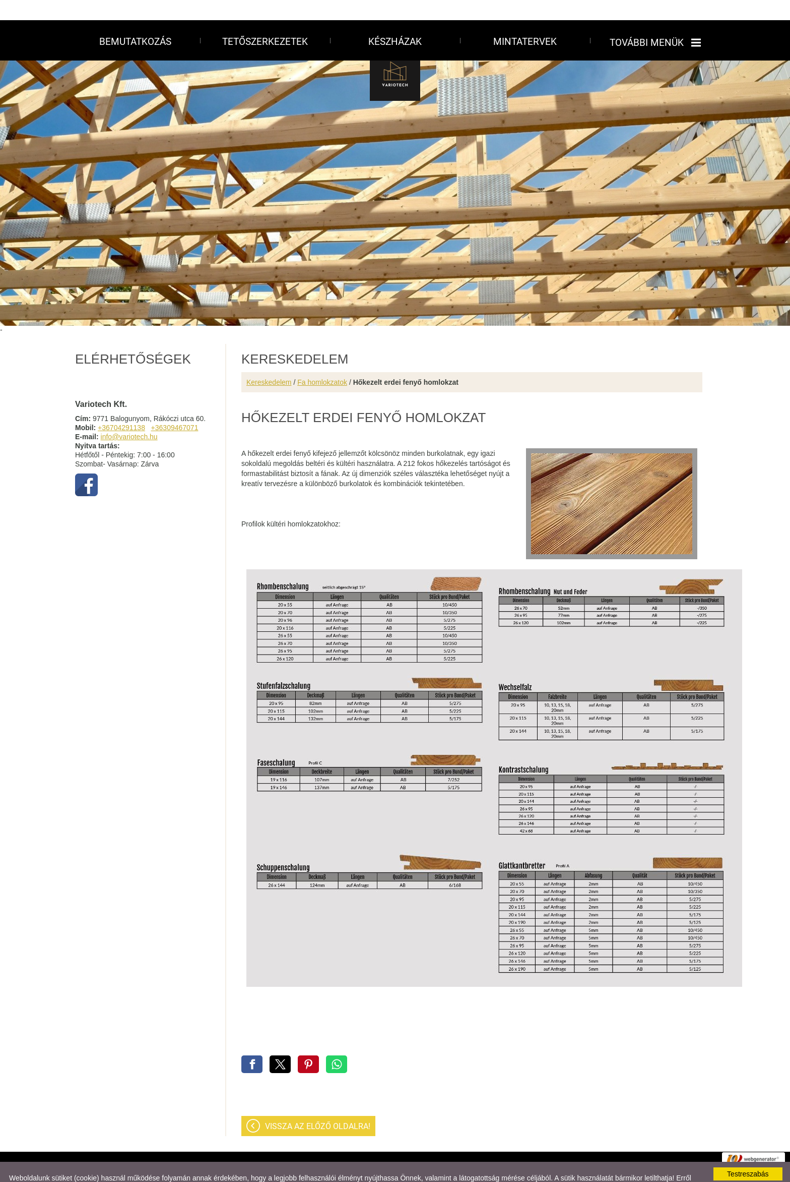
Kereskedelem (269, 362)
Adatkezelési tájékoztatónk (157, 1166)
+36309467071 (175, 407)
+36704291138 (121, 407)
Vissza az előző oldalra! (317, 1106)
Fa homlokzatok (322, 362)
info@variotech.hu (129, 416)
